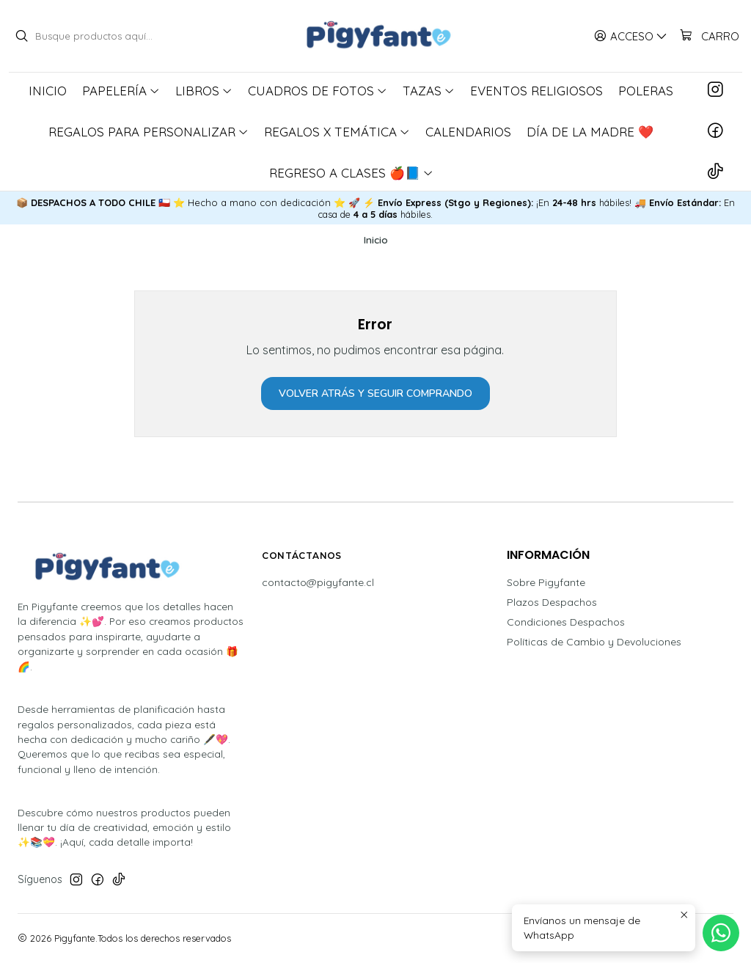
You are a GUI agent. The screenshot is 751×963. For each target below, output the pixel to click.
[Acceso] (630, 36)
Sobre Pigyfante (546, 582)
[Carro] (708, 36)
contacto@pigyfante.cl (318, 582)
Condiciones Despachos (566, 622)
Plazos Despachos (552, 602)
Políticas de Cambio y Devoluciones (594, 641)
